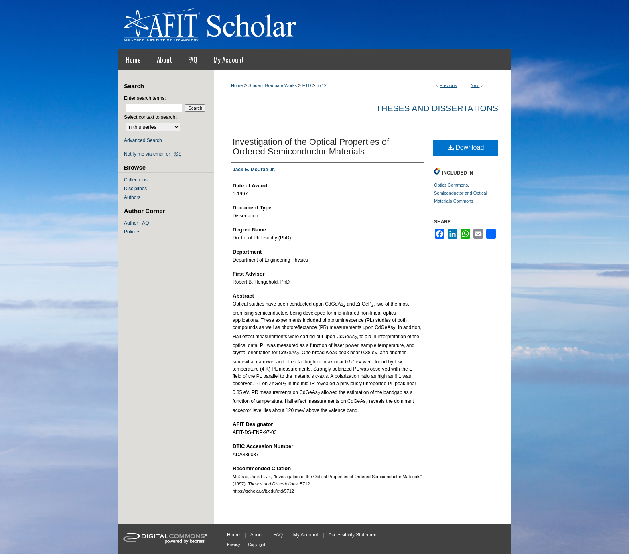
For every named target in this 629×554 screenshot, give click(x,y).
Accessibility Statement (353, 535)
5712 (321, 85)
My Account (305, 535)
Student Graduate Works (272, 85)
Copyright (256, 544)
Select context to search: (150, 117)
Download (466, 147)
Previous (448, 85)
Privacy (233, 544)
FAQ (278, 535)
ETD (306, 85)
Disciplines (135, 188)
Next (475, 85)
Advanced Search (143, 140)
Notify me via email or (152, 154)
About (256, 535)
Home (237, 85)
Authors (132, 197)
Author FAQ (136, 223)
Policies (132, 232)
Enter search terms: (145, 98)
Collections (136, 180)
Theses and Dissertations (437, 108)
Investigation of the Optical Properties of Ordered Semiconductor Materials (311, 146)
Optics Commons (451, 185)
